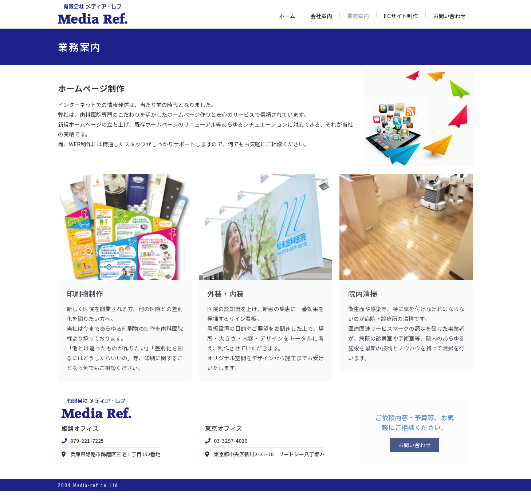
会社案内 (321, 16)
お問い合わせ (449, 16)
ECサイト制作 (401, 16)
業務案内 (358, 16)
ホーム (287, 16)
